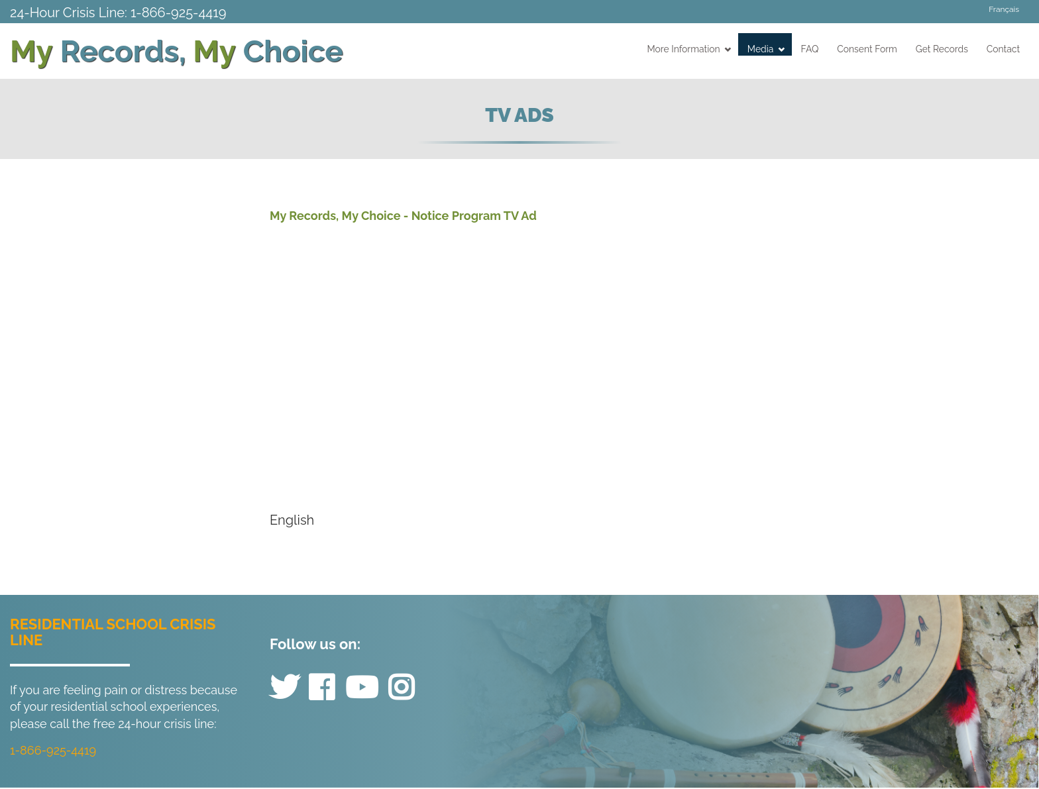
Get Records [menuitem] (942, 49)
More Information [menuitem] (689, 49)
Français (1004, 9)
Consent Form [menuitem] (867, 49)
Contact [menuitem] (1003, 49)
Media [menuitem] (766, 49)
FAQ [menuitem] (810, 49)
